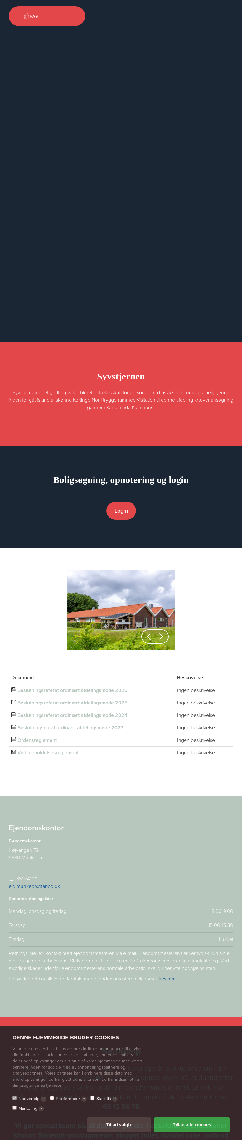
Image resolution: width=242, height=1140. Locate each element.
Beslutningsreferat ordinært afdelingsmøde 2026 (72, 690)
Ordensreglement (37, 740)
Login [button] (121, 510)
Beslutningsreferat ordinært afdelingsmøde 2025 (72, 703)
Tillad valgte (119, 1125)
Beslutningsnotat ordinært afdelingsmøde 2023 (70, 728)
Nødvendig (32, 1099)
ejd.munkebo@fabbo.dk (34, 886)
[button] (149, 636)
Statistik (107, 1099)
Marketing (31, 1108)
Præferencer (71, 1099)
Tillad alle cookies (192, 1125)
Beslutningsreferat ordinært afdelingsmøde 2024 (72, 715)
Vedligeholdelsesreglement (48, 753)
